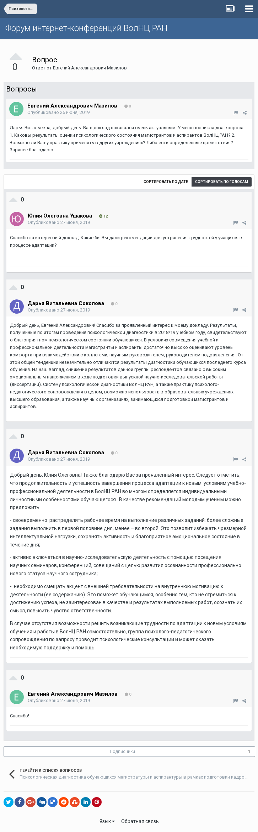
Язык (107, 821)
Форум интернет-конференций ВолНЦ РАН (86, 28)
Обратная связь (140, 821)
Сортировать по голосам (221, 182)
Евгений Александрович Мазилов (90, 67)
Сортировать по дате (166, 182)
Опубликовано (58, 112)
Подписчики (122, 751)
